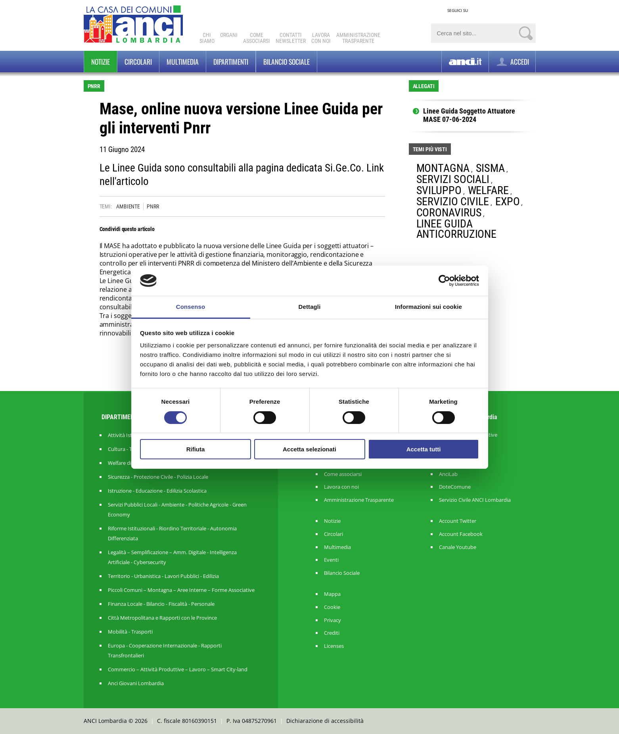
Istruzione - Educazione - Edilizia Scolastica (157, 490)
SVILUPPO (439, 190)
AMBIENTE (128, 206)
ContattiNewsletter (291, 38)
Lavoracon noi (321, 38)
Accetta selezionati (309, 449)
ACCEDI (512, 62)
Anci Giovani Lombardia (136, 683)
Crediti (331, 633)
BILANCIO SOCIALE (286, 61)
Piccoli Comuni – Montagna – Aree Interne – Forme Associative (181, 589)
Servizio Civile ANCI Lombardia (475, 500)
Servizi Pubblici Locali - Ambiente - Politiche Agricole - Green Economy (177, 509)
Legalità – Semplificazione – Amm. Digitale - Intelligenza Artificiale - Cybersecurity (172, 557)
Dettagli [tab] (310, 306)
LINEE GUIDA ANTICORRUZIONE (456, 229)
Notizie (100, 61)
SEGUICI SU (457, 10)
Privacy (332, 620)
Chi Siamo (207, 38)
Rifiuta (195, 449)
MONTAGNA (443, 168)
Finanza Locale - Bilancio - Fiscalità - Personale (161, 603)
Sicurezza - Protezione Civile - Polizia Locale (158, 476)
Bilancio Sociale (342, 573)
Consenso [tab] (190, 306)
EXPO (507, 201)
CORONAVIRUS (449, 212)
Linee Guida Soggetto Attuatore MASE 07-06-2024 (469, 115)
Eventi (331, 560)
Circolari (138, 61)
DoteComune (455, 486)
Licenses (334, 646)
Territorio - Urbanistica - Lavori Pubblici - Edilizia (163, 576)
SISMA (490, 168)
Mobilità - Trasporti (130, 631)
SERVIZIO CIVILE (452, 201)
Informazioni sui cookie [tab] (428, 306)
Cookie (332, 607)
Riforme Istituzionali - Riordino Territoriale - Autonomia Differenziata (172, 533)
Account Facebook (461, 534)
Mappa (332, 594)
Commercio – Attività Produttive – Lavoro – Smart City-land (177, 669)
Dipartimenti (230, 61)
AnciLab (448, 474)
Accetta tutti (423, 449)
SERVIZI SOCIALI (453, 179)
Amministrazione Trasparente (359, 500)
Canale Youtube (457, 547)
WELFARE (488, 190)
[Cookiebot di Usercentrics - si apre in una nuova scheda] (444, 281)
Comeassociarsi (256, 38)
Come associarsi (343, 474)
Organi (229, 35)
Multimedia (183, 61)
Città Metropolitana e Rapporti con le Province (162, 617)
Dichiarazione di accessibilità (325, 720)
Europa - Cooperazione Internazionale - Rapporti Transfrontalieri (165, 650)
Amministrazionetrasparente (358, 38)
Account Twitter (457, 521)
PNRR (153, 206)
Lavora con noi (341, 486)
